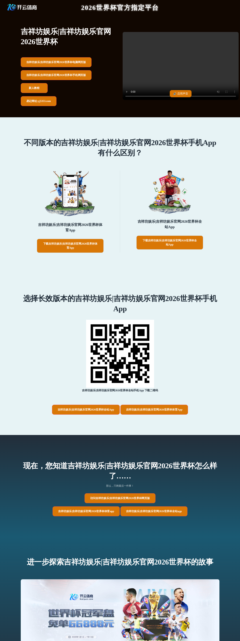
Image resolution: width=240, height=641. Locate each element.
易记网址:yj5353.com (38, 101)
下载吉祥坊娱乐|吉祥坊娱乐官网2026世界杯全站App (170, 242)
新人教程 (34, 88)
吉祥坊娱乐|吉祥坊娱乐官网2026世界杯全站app (154, 511)
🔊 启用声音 (180, 93)
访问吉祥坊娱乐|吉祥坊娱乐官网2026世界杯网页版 (120, 498)
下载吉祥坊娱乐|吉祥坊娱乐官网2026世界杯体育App (70, 245)
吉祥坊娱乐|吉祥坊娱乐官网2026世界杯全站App (86, 409)
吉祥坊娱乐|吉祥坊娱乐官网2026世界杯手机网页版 (56, 75)
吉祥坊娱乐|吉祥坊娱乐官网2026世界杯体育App (154, 409)
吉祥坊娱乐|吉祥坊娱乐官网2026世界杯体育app (86, 511)
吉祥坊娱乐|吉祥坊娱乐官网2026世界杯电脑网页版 (56, 62)
